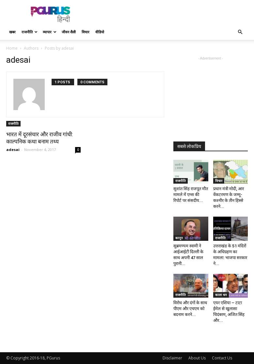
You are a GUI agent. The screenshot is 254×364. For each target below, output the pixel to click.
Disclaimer (172, 358)
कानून (179, 238)
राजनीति (30, 31)
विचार (85, 31)
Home (12, 48)
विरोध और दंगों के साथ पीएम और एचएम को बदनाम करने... (190, 308)
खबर (12, 31)
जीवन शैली (69, 31)
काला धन (221, 294)
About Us (197, 358)
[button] (240, 32)
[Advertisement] (171, 14)
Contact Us (222, 358)
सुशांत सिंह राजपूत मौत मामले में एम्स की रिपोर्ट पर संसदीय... (190, 194)
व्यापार (49, 31)
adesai (13, 149)
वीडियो (99, 31)
